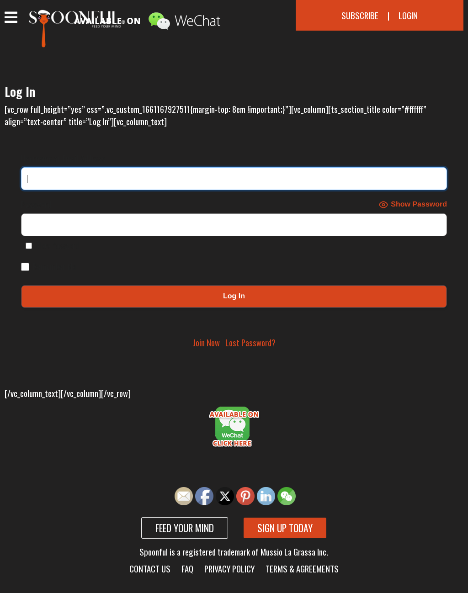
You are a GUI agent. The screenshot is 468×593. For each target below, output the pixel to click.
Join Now (206, 342)
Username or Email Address (63, 158)
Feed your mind (184, 528)
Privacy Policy (229, 568)
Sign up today (285, 528)
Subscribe (359, 15)
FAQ (187, 568)
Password (36, 204)
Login (408, 15)
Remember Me (48, 266)
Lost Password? (250, 342)
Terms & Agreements (302, 568)
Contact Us (149, 568)
